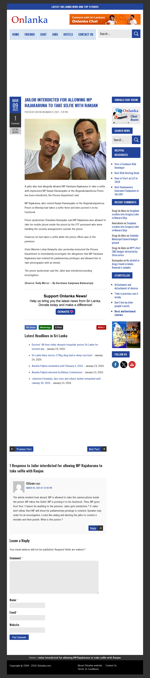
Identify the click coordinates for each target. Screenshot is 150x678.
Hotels (68, 34)
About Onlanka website (90, 665)
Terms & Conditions (88, 669)
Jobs (55, 34)
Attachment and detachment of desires (126, 286)
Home (15, 34)
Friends (30, 34)
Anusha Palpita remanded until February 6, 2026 (57, 366)
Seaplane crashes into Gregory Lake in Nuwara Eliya (125, 214)
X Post (58, 327)
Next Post (94, 449)
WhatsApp (45, 327)
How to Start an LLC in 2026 (126, 180)
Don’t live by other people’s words (124, 304)
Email (14, 612)
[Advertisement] (75, 68)
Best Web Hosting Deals (127, 173)
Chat (43, 34)
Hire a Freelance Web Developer (125, 165)
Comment (15, 123)
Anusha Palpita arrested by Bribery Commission (57, 372)
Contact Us (111, 665)
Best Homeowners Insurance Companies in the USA (127, 190)
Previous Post (24, 449)
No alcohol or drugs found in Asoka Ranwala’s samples (126, 263)
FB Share (30, 327)
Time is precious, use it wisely (126, 295)
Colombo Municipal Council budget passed (125, 238)
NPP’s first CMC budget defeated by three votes (126, 251)
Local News (15, 131)
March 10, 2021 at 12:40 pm (39, 487)
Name (14, 600)
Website (14, 625)
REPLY (101, 327)
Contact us (85, 34)
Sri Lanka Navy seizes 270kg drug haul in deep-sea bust (62, 355)
